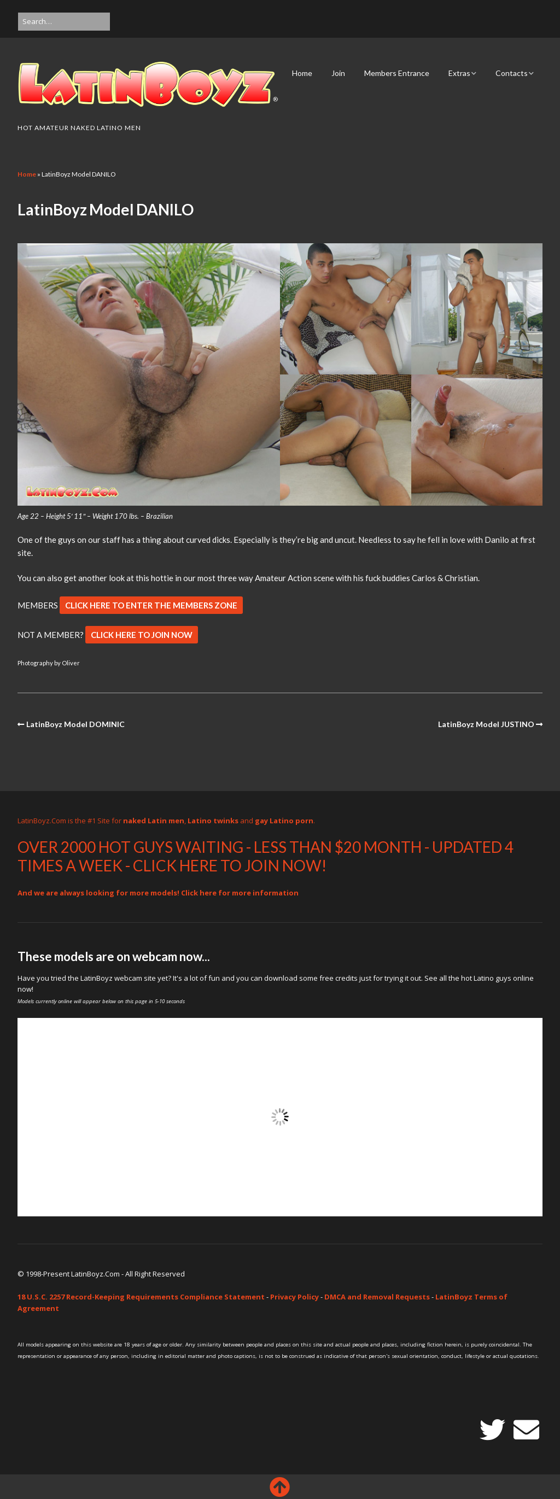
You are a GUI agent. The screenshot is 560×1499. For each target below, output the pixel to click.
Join (338, 73)
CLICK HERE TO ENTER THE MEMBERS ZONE (151, 605)
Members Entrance (396, 73)
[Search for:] (64, 21)
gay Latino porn (284, 820)
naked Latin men (153, 820)
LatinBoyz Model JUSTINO (486, 724)
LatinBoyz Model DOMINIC (75, 724)
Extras (459, 73)
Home (302, 73)
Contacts (511, 73)
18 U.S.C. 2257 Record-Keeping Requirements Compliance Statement (141, 1297)
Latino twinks (213, 820)
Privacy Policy (294, 1297)
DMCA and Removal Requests (377, 1297)
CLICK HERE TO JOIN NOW (141, 635)
